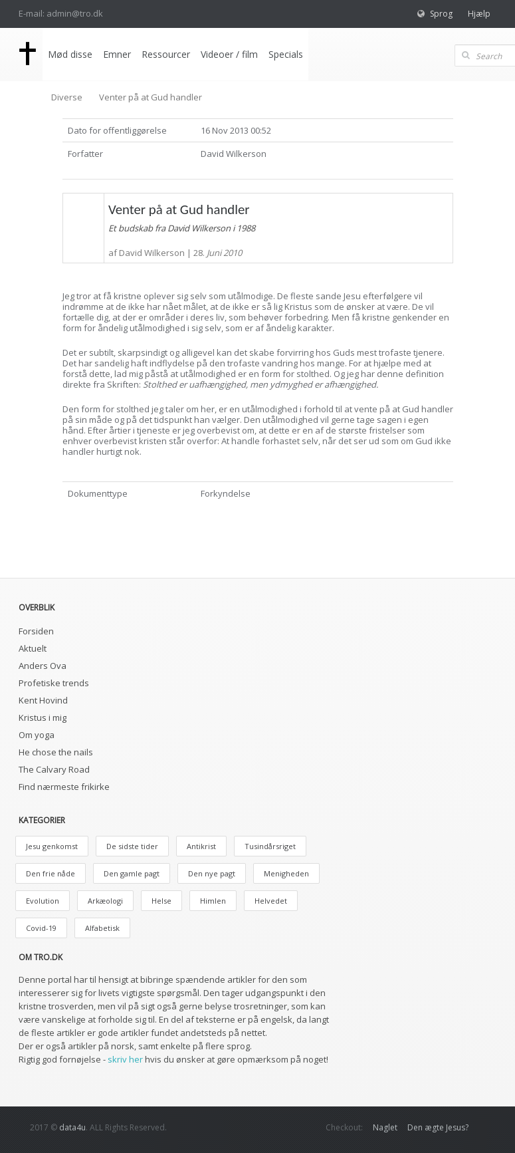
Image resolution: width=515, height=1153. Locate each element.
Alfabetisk (102, 928)
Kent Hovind (43, 700)
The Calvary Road (54, 769)
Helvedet (271, 901)
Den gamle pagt (131, 873)
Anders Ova (42, 666)
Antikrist (201, 846)
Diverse (66, 97)
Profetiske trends (54, 683)
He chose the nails (56, 752)
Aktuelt (33, 648)
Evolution (42, 901)
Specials (285, 54)
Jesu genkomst (52, 846)
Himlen (213, 901)
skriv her (125, 1059)
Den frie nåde (50, 873)
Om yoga (36, 735)
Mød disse (70, 54)
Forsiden (36, 631)
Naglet (385, 1127)
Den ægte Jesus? (437, 1127)
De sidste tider (132, 846)
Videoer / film (229, 54)
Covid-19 (41, 928)
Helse (161, 901)
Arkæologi (105, 901)
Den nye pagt (211, 873)
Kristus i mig (42, 717)
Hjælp (479, 13)
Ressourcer (166, 54)
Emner (117, 54)
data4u (72, 1127)
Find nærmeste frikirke (64, 787)
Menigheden (286, 873)
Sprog (441, 13)
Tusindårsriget (270, 846)
